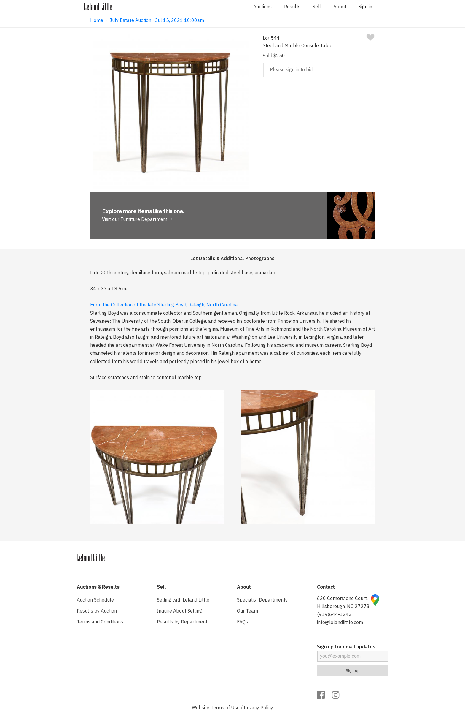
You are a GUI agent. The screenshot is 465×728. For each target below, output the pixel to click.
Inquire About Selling (179, 611)
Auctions (262, 7)
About (339, 7)
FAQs (242, 622)
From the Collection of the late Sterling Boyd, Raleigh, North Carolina (164, 305)
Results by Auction (97, 611)
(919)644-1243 (334, 614)
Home (96, 20)
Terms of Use (225, 707)
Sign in (365, 7)
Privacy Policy (258, 707)
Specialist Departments (262, 600)
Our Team (247, 611)
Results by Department (182, 622)
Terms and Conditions (100, 622)
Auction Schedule (95, 600)
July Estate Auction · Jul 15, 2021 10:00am (156, 20)
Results (292, 7)
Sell (317, 7)
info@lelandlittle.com (340, 622)
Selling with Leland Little (183, 600)
